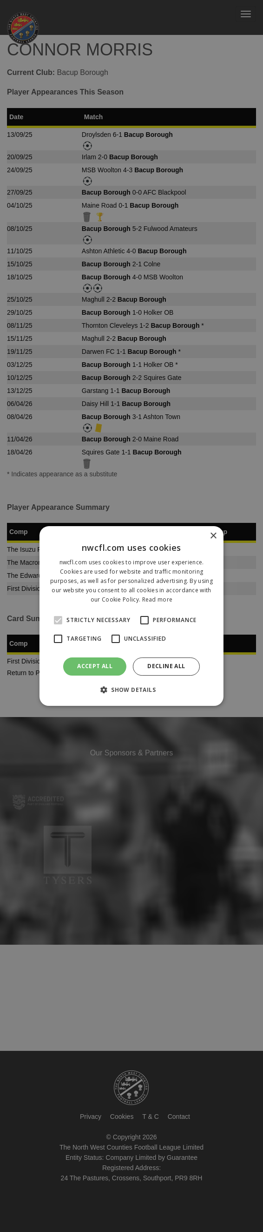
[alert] (131, 616)
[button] (131, 689)
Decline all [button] (166, 666)
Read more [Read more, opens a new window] (157, 599)
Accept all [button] (94, 666)
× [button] (213, 536)
